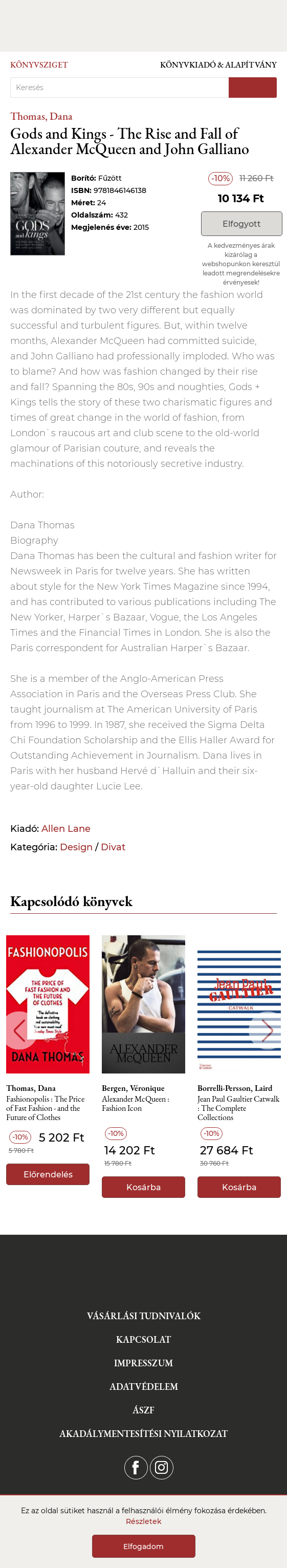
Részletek (144, 1521)
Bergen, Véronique (133, 1088)
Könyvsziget (39, 64)
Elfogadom (143, 1546)
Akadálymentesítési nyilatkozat (143, 1434)
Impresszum (143, 1363)
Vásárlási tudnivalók (144, 1316)
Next (268, 1031)
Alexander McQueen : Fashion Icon (135, 1103)
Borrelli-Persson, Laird (235, 1088)
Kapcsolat (143, 1339)
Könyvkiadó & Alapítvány (218, 64)
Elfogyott (242, 224)
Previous (19, 1031)
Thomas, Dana (41, 116)
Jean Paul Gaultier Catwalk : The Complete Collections (238, 1108)
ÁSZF (143, 1410)
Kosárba (143, 1187)
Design (76, 847)
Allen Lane (66, 828)
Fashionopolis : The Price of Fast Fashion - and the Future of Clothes (45, 1108)
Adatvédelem (143, 1386)
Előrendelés (48, 1174)
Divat (113, 847)
